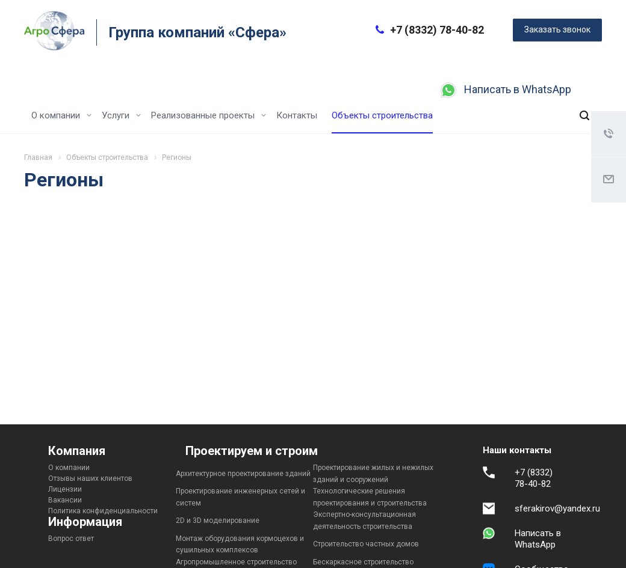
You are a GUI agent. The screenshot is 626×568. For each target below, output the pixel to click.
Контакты (296, 115)
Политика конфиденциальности (103, 511)
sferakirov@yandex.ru (557, 508)
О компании (61, 115)
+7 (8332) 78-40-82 (437, 29)
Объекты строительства (382, 115)
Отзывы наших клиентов (90, 478)
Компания (76, 451)
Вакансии (65, 500)
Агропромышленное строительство (236, 562)
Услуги (121, 115)
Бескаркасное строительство (363, 562)
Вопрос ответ (71, 538)
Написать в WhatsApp (517, 89)
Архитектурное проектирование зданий (243, 473)
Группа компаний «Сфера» (197, 32)
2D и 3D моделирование (217, 520)
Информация (85, 522)
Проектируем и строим (251, 451)
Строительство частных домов (366, 544)
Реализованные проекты (208, 115)
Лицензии (65, 489)
